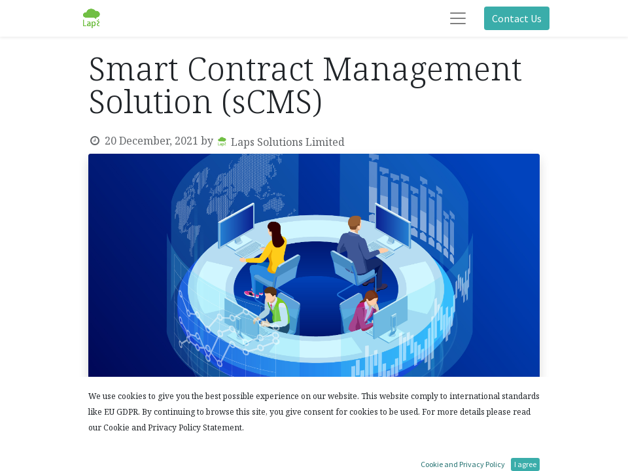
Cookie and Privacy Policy (463, 464)
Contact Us (517, 18)
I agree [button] (525, 464)
